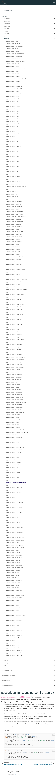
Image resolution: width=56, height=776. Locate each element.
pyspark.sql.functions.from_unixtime (15, 266)
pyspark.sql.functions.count (13, 444)
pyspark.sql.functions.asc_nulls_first (15, 537)
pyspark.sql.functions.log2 (12, 166)
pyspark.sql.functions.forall (12, 329)
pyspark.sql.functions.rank (12, 530)
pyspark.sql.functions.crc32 (13, 645)
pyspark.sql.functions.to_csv (13, 414)
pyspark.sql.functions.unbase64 (14, 597)
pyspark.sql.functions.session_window (15, 286)
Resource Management (8, 685)
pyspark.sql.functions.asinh (12, 111)
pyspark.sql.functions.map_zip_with (15, 347)
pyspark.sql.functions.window (13, 284)
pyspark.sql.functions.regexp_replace (15, 595)
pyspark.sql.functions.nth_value (13, 522)
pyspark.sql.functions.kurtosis (13, 465)
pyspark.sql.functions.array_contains (15, 292)
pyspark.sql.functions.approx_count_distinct (17, 432)
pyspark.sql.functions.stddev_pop (14, 492)
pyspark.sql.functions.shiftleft (13, 181)
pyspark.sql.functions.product (13, 485)
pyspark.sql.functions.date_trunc (14, 226)
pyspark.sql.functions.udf (12, 632)
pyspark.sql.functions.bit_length (14, 555)
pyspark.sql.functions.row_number (14, 532)
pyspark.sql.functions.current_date (14, 214)
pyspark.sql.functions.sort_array (14, 374)
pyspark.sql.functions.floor (12, 149)
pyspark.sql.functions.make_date (14, 264)
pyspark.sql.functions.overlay (13, 617)
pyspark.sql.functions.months (13, 419)
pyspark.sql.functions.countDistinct (14, 449)
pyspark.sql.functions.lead (12, 520)
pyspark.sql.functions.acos (12, 103)
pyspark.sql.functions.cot (12, 136)
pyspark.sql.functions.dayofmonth (14, 231)
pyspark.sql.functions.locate (13, 582)
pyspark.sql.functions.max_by (13, 472)
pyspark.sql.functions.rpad (12, 600)
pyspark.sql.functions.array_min (14, 379)
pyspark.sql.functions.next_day (13, 259)
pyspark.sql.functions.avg (12, 434)
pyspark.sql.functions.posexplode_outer (16, 357)
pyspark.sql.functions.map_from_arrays (15, 53)
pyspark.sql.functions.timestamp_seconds (16, 289)
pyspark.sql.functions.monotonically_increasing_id (18, 68)
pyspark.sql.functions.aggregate (14, 334)
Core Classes (7, 18)
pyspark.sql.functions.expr (12, 91)
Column (6, 31)
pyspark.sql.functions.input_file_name (15, 61)
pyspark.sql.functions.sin (12, 191)
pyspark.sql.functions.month (13, 249)
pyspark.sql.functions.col (12, 41)
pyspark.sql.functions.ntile (12, 525)
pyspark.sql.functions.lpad (12, 585)
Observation (7, 668)
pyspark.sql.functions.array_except (14, 322)
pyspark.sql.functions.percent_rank (14, 527)
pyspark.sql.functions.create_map (14, 46)
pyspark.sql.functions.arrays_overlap (15, 294)
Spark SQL (4, 16)
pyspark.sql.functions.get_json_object (15, 359)
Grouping (6, 660)
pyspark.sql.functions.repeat (13, 602)
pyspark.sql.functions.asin (12, 108)
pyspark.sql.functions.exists (13, 327)
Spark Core (4, 683)
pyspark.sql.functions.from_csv (13, 409)
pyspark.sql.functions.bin (12, 121)
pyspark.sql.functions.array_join (14, 299)
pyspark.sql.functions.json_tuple (14, 362)
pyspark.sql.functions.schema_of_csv (15, 412)
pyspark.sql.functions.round (13, 174)
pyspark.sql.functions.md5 (12, 637)
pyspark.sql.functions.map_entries (14, 399)
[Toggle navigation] (54, 2)
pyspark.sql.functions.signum (13, 189)
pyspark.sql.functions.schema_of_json (15, 367)
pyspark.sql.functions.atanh (13, 116)
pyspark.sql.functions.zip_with (13, 337)
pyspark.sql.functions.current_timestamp (16, 216)
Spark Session (7, 21)
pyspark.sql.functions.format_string (14, 567)
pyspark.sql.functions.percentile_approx (16, 482)
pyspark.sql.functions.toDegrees (14, 201)
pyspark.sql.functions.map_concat (14, 407)
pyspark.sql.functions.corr (12, 442)
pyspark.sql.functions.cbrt (12, 123)
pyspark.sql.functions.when (12, 83)
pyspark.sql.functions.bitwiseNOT (14, 88)
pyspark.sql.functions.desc (12, 542)
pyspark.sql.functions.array (12, 51)
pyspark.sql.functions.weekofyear (14, 241)
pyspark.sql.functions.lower (12, 577)
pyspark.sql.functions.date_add (13, 219)
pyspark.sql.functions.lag (12, 517)
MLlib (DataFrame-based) (8, 675)
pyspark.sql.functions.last (12, 467)
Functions (6, 38)
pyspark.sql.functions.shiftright (13, 184)
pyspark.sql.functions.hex (12, 151)
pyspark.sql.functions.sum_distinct (14, 500)
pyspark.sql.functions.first (12, 457)
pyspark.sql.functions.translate (13, 622)
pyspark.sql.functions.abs (12, 101)
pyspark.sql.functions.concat (13, 302)
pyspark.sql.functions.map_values (14, 397)
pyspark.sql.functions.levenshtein (14, 580)
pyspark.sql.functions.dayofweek (14, 234)
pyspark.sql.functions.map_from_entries (16, 402)
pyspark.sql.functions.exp (12, 141)
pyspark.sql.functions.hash (12, 647)
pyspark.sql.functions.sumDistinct (14, 502)
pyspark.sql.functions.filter (12, 332)
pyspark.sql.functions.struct (13, 81)
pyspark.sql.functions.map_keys (14, 394)
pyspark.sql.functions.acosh (13, 106)
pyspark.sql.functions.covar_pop (14, 452)
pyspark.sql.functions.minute (13, 254)
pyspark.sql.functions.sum (12, 497)
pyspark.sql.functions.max (12, 470)
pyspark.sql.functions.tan (12, 196)
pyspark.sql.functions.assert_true (14, 653)
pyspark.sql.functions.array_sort (14, 309)
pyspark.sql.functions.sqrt (12, 98)
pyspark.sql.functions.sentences (14, 620)
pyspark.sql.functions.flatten (13, 387)
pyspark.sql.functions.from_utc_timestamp (16, 279)
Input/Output (7, 26)
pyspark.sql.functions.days (12, 422)
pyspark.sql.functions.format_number (15, 565)
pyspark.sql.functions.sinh (12, 194)
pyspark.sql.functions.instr (12, 572)
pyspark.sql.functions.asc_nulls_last (15, 540)
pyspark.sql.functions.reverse (13, 384)
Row (5, 36)
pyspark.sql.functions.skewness (14, 487)
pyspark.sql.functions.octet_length (14, 590)
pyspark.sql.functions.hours (13, 424)
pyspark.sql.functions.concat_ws (14, 557)
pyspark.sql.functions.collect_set (14, 439)
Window (6, 658)
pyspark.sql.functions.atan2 (13, 119)
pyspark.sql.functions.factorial (13, 146)
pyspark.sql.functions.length (13, 575)
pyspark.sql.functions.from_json (14, 364)
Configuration (7, 23)
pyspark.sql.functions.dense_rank (14, 515)
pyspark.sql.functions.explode (13, 349)
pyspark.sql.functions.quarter (13, 246)
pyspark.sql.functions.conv (12, 129)
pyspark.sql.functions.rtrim (12, 605)
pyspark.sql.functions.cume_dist (14, 512)
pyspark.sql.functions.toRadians (14, 206)
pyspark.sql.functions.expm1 (13, 144)
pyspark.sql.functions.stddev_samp (14, 495)
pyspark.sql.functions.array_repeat (14, 392)
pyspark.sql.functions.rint (12, 171)
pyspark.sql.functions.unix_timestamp (15, 269)
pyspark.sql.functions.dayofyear (14, 236)
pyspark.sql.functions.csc (12, 139)
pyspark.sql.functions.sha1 (12, 640)
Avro (5, 665)
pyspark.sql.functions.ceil (12, 126)
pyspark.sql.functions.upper (13, 627)
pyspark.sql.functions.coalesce (13, 58)
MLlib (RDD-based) (6, 680)
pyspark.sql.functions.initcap (13, 570)
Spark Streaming (6, 678)
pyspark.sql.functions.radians (13, 209)
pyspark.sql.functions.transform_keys (15, 339)
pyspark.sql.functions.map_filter (14, 344)
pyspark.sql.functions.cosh (12, 134)
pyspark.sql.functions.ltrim (12, 587)
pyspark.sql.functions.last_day (13, 251)
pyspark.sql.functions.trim (12, 625)
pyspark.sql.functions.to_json (13, 369)
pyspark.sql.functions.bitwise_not (14, 86)
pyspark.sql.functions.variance (13, 510)
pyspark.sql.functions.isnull (12, 66)
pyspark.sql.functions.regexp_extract (15, 592)
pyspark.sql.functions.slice (12, 296)
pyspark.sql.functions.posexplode (14, 354)
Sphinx (16, 774)
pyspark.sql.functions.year (12, 244)
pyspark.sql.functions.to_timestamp (15, 271)
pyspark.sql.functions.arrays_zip (14, 404)
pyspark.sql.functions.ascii (12, 550)
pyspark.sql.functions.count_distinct (15, 447)
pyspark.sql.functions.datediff (13, 229)
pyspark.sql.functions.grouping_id (14, 462)
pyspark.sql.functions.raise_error (14, 655)
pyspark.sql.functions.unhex (13, 154)
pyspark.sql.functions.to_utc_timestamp (16, 282)
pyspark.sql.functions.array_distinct (14, 314)
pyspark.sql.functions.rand (12, 73)
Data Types (6, 33)
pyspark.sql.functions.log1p (13, 164)
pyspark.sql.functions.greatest (13, 93)
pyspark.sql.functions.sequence (14, 389)
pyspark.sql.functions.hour (12, 261)
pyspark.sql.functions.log (12, 159)
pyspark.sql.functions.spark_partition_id (16, 78)
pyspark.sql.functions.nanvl (12, 71)
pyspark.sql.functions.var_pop (13, 505)
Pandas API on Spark (7, 670)
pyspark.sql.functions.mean (13, 475)
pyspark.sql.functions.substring (13, 612)
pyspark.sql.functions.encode (13, 562)
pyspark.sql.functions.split (12, 610)
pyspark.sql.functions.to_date (13, 274)
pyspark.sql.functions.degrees (13, 204)
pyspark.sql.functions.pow (12, 169)
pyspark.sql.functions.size (12, 372)
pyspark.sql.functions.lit (12, 48)
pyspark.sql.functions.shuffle (13, 382)
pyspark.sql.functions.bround (13, 176)
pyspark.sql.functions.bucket (13, 427)
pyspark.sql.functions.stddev (13, 490)
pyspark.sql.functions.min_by (13, 480)
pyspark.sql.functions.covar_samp (14, 454)
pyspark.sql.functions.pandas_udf (14, 630)
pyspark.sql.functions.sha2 (12, 643)
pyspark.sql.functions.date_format (14, 221)
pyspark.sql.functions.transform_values (15, 342)
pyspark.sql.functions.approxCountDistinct (16, 429)
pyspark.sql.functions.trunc (12, 276)
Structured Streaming (7, 673)
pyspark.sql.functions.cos (12, 131)
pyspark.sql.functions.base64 (13, 552)
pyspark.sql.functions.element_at (14, 307)
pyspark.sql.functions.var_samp (14, 507)
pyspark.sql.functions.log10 (13, 161)
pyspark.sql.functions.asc (12, 535)
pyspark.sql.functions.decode (13, 560)
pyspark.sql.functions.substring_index (15, 615)
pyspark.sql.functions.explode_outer (15, 352)
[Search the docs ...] (28, 10)
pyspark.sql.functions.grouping (13, 459)
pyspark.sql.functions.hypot (13, 156)
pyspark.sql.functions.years (12, 417)
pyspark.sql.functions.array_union (14, 319)
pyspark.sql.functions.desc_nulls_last (15, 547)
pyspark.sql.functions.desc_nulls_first (15, 545)
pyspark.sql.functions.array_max (14, 377)
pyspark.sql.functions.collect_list (14, 437)
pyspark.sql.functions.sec (12, 179)
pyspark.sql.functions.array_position (15, 304)
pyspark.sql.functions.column (13, 43)
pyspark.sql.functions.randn (13, 76)
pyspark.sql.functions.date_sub (13, 224)
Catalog (6, 663)
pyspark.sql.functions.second (13, 239)
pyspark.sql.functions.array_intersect (15, 317)
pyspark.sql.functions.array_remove (14, 312)
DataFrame (6, 28)
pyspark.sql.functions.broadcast (14, 56)
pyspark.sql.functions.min (12, 477)
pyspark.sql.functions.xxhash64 (14, 650)
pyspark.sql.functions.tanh (12, 199)
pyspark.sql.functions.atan (12, 113)
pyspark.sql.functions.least (12, 96)
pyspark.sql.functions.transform (14, 324)
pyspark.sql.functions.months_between (15, 256)
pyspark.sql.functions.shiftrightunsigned (16, 186)
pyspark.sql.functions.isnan (12, 63)
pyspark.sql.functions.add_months (14, 211)
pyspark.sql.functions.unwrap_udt (14, 635)
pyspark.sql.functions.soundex (13, 607)
